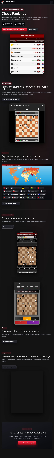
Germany (25, 188)
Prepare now (7, 227)
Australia (41, 194)
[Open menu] (51, 2)
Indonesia (7, 191)
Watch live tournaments (11, 99)
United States (15, 188)
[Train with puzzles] (27, 303)
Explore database (9, 367)
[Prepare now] (27, 252)
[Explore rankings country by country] (27, 175)
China (40, 188)
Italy (43, 191)
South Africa (31, 197)
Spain (6, 188)
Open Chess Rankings (27, 443)
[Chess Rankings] (8, 2)
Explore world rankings (10, 203)
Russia (15, 191)
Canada (7, 197)
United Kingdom (33, 191)
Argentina (14, 194)
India (33, 188)
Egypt (22, 197)
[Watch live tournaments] (27, 123)
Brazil (6, 194)
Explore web (32, 29)
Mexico (15, 197)
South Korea (32, 194)
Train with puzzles (9, 341)
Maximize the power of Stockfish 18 (14, 29)
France (23, 191)
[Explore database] (27, 392)
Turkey (40, 197)
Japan (22, 194)
